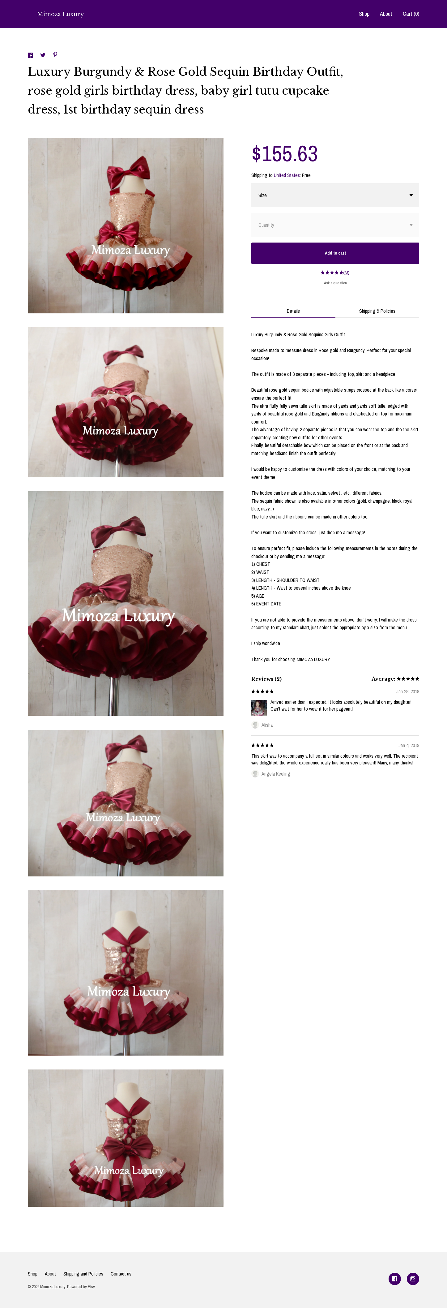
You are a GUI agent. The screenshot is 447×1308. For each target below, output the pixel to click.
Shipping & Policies (377, 311)
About (386, 14)
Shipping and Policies (83, 1273)
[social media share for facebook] (31, 56)
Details (293, 311)
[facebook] (395, 1279)
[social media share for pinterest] (55, 55)
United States (287, 175)
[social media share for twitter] (43, 56)
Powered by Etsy (81, 1286)
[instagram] (413, 1279)
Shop (364, 14)
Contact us (121, 1273)
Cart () (411, 14)
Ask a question (335, 283)
